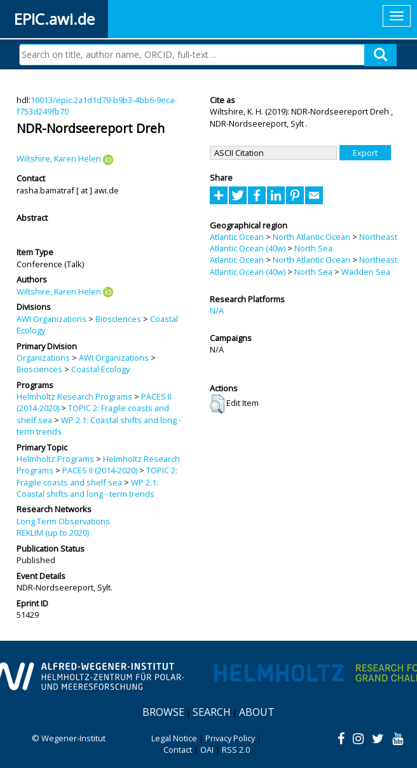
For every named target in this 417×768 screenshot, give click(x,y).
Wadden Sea (365, 271)
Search (212, 712)
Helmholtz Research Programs (74, 396)
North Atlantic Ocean (311, 236)
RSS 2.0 (236, 749)
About (257, 712)
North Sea (313, 248)
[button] (217, 404)
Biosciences (118, 319)
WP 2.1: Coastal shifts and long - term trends (87, 488)
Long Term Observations (63, 521)
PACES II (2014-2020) (99, 470)
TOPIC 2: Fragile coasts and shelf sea (97, 475)
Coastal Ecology (100, 369)
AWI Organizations (51, 319)
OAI (207, 749)
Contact (177, 749)
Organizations (43, 357)
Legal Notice (174, 738)
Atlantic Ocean (237, 236)
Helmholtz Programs (55, 458)
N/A (217, 310)
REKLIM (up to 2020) (53, 532)
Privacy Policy (230, 738)
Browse (163, 712)
